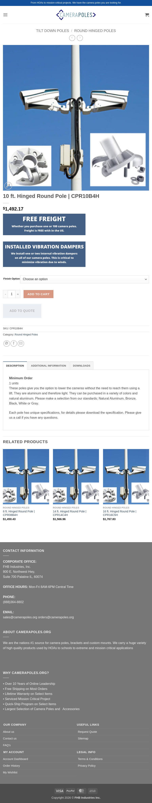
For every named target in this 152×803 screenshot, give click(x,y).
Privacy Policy (87, 765)
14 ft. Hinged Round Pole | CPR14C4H (69, 513)
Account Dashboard (15, 759)
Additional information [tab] (48, 365)
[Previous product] (80, 38)
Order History (11, 765)
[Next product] (72, 38)
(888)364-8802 (13, 602)
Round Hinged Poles (95, 31)
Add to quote (22, 311)
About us (8, 731)
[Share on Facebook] (13, 343)
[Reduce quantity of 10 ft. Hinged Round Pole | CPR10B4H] (5, 294)
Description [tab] (15, 365)
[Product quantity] (12, 294)
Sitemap (83, 738)
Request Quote (87, 731)
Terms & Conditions (90, 759)
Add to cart (39, 294)
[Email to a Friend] (21, 343)
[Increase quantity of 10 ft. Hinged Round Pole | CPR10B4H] (18, 294)
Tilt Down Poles (52, 31)
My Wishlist (10, 772)
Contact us (10, 738)
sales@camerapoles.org (20, 617)
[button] (5, 15)
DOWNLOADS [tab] (81, 365)
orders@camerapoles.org (56, 617)
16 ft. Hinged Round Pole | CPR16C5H (119, 513)
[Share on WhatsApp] (6, 343)
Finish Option (11, 278)
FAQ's (7, 745)
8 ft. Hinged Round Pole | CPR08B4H (19, 513)
